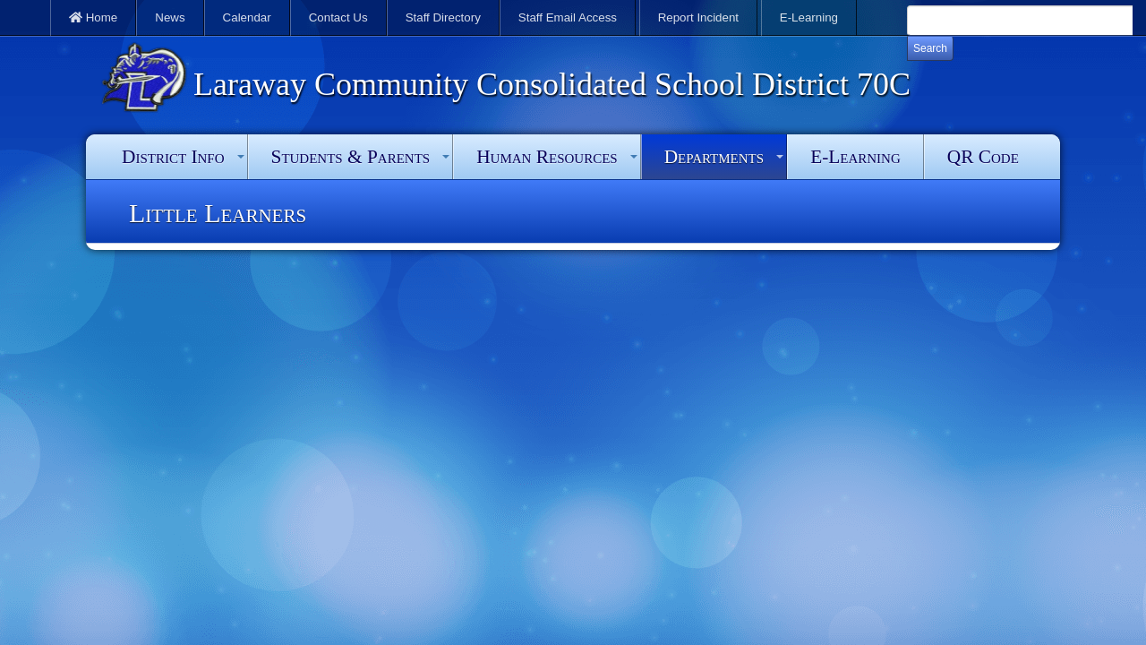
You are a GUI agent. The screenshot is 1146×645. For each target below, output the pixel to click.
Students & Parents (351, 157)
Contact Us (338, 17)
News (169, 17)
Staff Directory (443, 17)
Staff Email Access (567, 17)
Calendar (247, 17)
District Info (173, 157)
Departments (714, 157)
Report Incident (698, 17)
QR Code (983, 157)
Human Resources (546, 157)
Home (93, 17)
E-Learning (809, 17)
